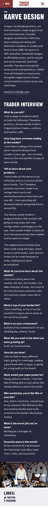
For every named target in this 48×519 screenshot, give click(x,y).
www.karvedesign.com (16, 91)
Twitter (9, 497)
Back (7, 4)
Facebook (10, 501)
